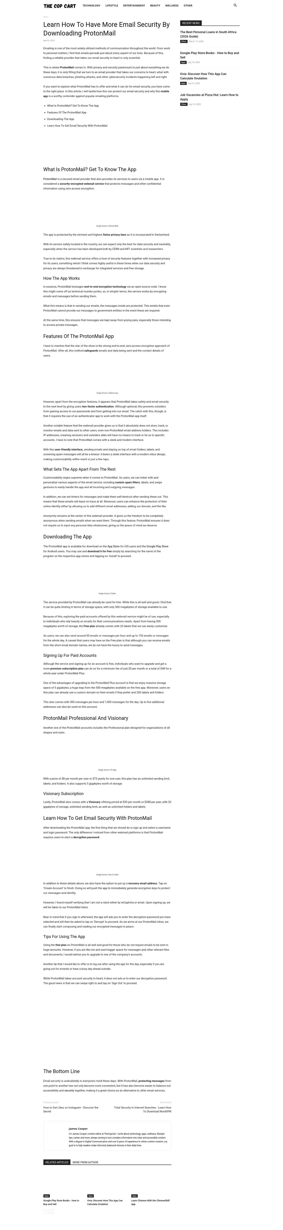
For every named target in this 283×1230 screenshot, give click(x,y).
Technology (91, 5)
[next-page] (51, 1211)
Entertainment (134, 5)
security (69, 1090)
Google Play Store (157, 546)
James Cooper (78, 1128)
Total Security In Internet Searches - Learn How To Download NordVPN (142, 1109)
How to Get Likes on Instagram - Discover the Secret (70, 1109)
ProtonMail (50, 179)
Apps (47, 1196)
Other (188, 5)
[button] (235, 6)
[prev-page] (45, 1211)
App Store (114, 546)
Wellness (172, 5)
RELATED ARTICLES (57, 1162)
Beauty (155, 5)
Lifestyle (112, 5)
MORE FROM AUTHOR (85, 1162)
